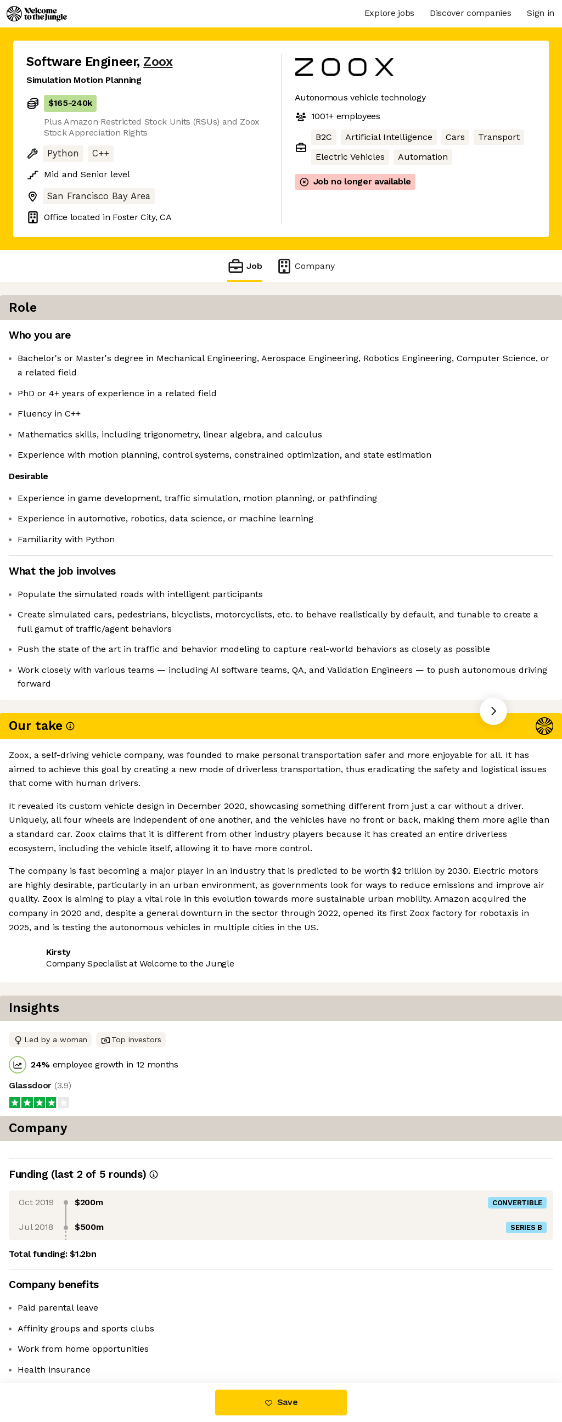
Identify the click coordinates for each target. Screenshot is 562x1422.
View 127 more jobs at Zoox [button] (162, 867)
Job (244, 266)
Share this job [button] (56, 867)
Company (305, 266)
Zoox (157, 61)
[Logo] (37, 13)
